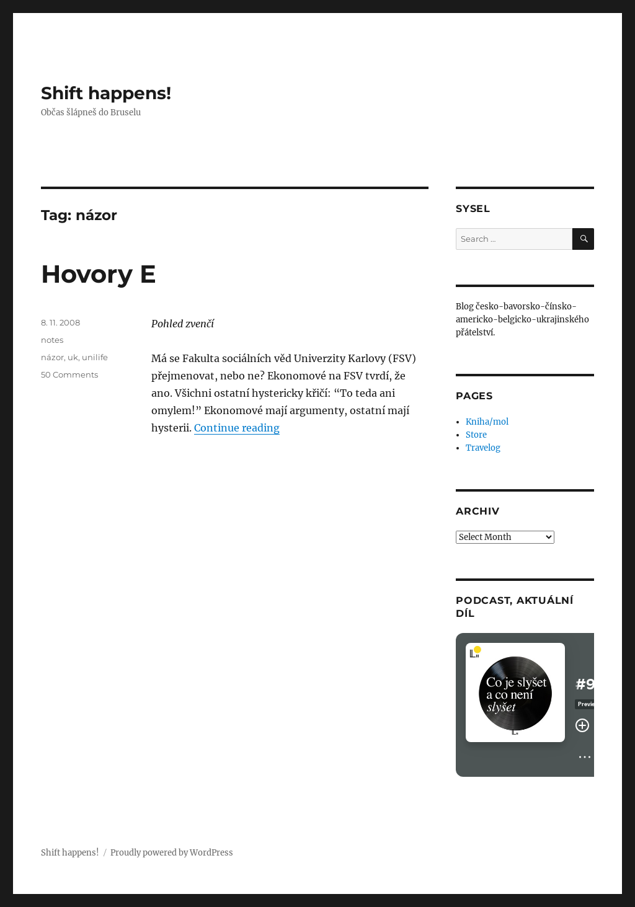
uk (73, 357)
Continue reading (237, 428)
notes (52, 340)
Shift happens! (106, 93)
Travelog (483, 448)
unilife (95, 357)
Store (476, 435)
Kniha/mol (487, 422)
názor (52, 357)
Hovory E (98, 274)
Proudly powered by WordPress (171, 852)
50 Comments (69, 374)
